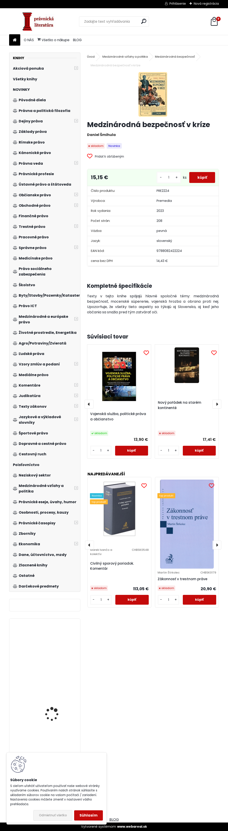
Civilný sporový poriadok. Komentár (112, 566)
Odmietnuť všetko (53, 815)
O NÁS (29, 40)
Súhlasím (88, 815)
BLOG (77, 40)
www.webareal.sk (132, 826)
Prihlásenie (177, 3)
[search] (143, 21)
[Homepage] (14, 40)
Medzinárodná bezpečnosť (175, 57)
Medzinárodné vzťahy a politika (125, 57)
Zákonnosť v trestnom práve (182, 579)
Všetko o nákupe (53, 40)
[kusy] (167, 177)
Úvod (91, 57)
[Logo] (39, 21)
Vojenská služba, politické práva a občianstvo (118, 416)
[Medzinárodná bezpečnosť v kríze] (152, 94)
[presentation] (89, 404)
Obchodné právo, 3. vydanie (53, 724)
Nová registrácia (206, 3)
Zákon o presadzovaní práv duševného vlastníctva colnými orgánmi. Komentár (56, 651)
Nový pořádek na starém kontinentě (179, 405)
